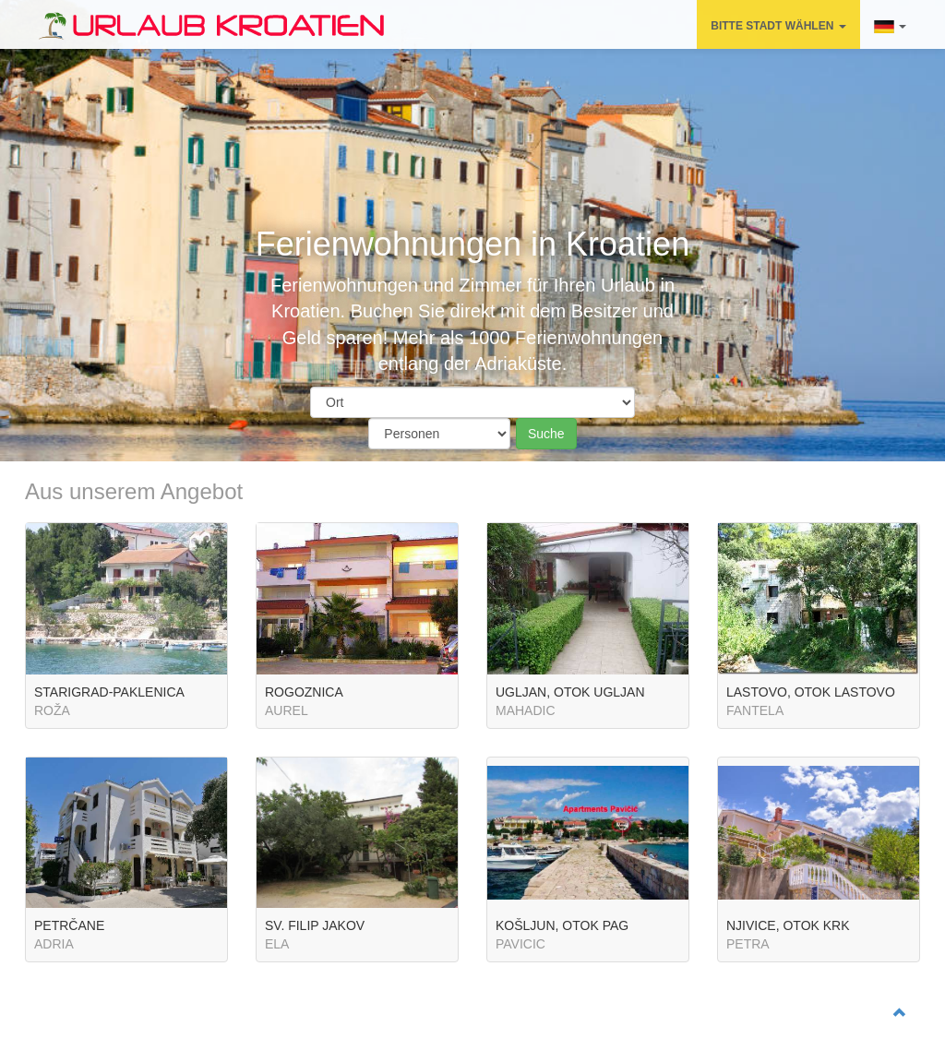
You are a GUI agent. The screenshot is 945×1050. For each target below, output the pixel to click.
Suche (546, 433)
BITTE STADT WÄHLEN (778, 25)
